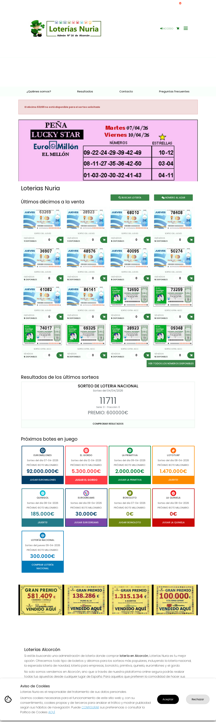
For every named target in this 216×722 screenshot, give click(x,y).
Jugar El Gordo (86, 480)
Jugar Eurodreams (86, 522)
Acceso (166, 28)
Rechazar (198, 699)
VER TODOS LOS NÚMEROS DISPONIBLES (171, 363)
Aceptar (168, 699)
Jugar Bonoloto (130, 522)
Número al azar (173, 197)
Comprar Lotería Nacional (43, 566)
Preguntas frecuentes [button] (174, 91)
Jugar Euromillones (43, 479)
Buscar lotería (129, 197)
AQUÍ (51, 712)
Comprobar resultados (108, 423)
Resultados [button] (85, 91)
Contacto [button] (126, 91)
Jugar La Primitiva (130, 479)
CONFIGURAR (90, 707)
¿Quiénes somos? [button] (39, 91)
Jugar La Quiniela (173, 522)
